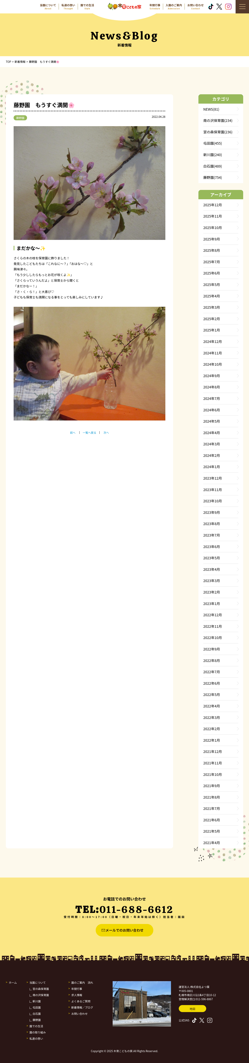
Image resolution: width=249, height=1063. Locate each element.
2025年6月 (211, 272)
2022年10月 (212, 637)
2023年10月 (212, 500)
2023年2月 (211, 591)
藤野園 (20, 118)
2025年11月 (212, 216)
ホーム (13, 982)
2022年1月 (211, 740)
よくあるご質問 (80, 1001)
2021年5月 (211, 831)
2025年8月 (211, 250)
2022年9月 (211, 648)
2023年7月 (211, 535)
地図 (192, 1009)
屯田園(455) (212, 143)
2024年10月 (212, 364)
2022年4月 (211, 705)
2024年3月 (211, 443)
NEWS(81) (211, 109)
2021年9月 (211, 785)
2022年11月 (212, 626)
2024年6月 (211, 409)
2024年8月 (211, 386)
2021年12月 (212, 751)
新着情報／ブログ (82, 1007)
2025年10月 (212, 227)
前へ (72, 432)
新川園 (37, 1001)
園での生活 (36, 1026)
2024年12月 (212, 341)
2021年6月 (211, 819)
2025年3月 (211, 307)
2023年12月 (212, 478)
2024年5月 (211, 421)
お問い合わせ (79, 1014)
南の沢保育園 (41, 995)
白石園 (37, 1014)
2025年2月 (211, 318)
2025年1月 (211, 329)
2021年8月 (211, 797)
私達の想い (36, 1038)
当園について (38, 982)
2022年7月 (211, 671)
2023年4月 (211, 569)
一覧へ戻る (89, 432)
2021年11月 (212, 762)
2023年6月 (211, 546)
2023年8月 (211, 523)
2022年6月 (211, 683)
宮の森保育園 (41, 989)
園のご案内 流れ (82, 982)
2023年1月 (211, 603)
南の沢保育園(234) (217, 120)
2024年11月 (212, 352)
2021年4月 (211, 842)
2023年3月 (211, 580)
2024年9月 (211, 375)
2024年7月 (211, 398)
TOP (8, 62)
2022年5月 (211, 694)
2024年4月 (211, 432)
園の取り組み (38, 1032)
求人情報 (76, 995)
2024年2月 (211, 455)
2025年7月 (211, 261)
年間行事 (76, 989)
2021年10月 (212, 774)
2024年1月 (211, 466)
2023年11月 (212, 489)
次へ (106, 432)
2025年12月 (212, 204)
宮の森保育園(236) (217, 131)
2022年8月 (211, 660)
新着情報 (20, 62)
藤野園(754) (212, 177)
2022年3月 (211, 717)
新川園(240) (212, 154)
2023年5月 (211, 557)
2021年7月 (211, 808)
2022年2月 (211, 728)
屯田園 (37, 1007)
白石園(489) (212, 166)
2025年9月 (211, 238)
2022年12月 (212, 614)
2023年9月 (211, 512)
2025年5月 (211, 284)
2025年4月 (211, 295)
